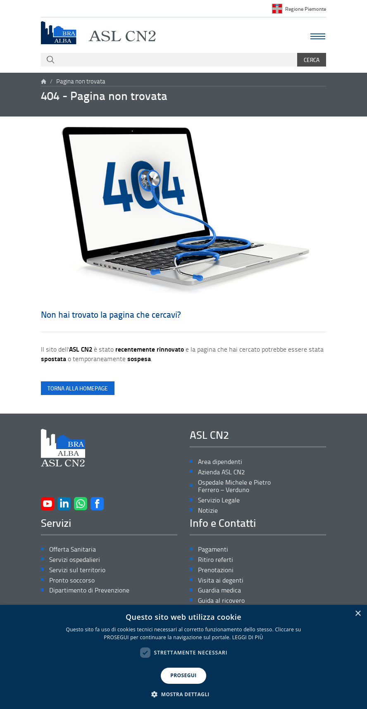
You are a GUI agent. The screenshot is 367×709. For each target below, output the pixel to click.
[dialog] (183, 657)
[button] (183, 694)
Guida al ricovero (221, 600)
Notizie (208, 510)
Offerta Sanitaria (72, 549)
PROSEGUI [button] (183, 675)
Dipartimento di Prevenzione (89, 590)
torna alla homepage (78, 388)
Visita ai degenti (220, 580)
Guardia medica (219, 590)
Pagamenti (213, 549)
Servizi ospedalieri (74, 560)
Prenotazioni (216, 570)
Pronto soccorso (72, 580)
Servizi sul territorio (77, 570)
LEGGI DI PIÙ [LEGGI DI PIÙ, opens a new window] (247, 637)
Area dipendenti (220, 462)
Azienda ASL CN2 (221, 472)
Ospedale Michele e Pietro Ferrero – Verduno (234, 486)
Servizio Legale (219, 500)
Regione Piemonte (305, 8)
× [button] (358, 614)
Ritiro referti (215, 560)
